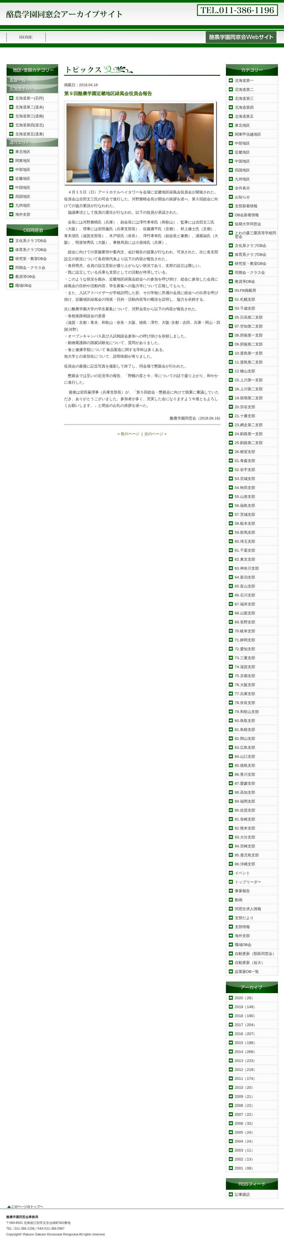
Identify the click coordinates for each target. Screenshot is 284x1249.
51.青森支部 (245, 461)
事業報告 (242, 891)
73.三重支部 (245, 658)
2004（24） (245, 1141)
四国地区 (22, 196)
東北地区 (22, 151)
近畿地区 (22, 178)
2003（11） (245, 1150)
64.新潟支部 (245, 577)
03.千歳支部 (245, 308)
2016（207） (246, 1034)
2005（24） (245, 1132)
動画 (238, 900)
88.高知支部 (245, 792)
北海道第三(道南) (29, 116)
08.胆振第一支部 (249, 335)
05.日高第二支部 (249, 317)
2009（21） (245, 1096)
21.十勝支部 (245, 416)
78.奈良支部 (245, 703)
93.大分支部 (245, 837)
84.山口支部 (245, 756)
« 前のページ (129, 434)
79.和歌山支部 (247, 712)
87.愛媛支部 (245, 783)
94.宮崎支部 (245, 846)
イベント (242, 873)
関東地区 (22, 160)
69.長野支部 (245, 622)
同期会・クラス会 (30, 267)
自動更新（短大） (250, 962)
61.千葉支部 (245, 550)
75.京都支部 (245, 676)
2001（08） (245, 1168)
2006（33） (245, 1123)
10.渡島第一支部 (249, 353)
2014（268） (246, 1052)
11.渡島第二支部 (249, 362)
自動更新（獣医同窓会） (255, 953)
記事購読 (242, 1194)
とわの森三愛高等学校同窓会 (255, 235)
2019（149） (246, 1007)
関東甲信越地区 (248, 134)
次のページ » (155, 434)
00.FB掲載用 (245, 290)
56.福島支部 (245, 505)
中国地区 (22, 187)
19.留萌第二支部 (249, 398)
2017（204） (246, 1025)
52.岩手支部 (245, 470)
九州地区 (22, 205)
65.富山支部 (245, 586)
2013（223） (246, 1060)
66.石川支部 (245, 595)
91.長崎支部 (245, 819)
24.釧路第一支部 (249, 434)
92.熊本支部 (245, 828)
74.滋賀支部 (245, 667)
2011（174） (246, 1078)
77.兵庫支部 (245, 694)
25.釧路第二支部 (249, 443)
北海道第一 (244, 80)
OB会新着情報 (247, 215)
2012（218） (246, 1069)
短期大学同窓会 (248, 224)
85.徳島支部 (245, 765)
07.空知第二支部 (249, 326)
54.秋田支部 (245, 487)
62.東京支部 (245, 559)
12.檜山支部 (245, 371)
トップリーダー (248, 882)
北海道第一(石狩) (29, 98)
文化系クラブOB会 (31, 241)
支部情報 (242, 927)
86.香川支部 (245, 774)
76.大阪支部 (245, 685)
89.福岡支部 (245, 801)
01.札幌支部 (245, 299)
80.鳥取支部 (245, 720)
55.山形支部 (245, 496)
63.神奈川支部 (247, 568)
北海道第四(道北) (29, 125)
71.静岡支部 (245, 640)
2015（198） (246, 1043)
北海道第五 (244, 116)
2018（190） (246, 1016)
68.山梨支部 (245, 613)
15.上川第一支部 (249, 380)
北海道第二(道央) (29, 107)
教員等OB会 (25, 276)
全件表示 (242, 188)
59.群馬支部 (245, 532)
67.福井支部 (245, 604)
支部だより (244, 918)
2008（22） (245, 1105)
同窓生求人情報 (248, 909)
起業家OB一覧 (247, 971)
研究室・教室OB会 (31, 258)
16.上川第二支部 (249, 389)
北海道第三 (244, 98)
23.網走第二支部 (249, 425)
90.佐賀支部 (245, 810)
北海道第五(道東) (29, 134)
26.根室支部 (245, 452)
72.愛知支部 (245, 649)
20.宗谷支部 (245, 407)
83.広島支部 (245, 747)
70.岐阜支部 (245, 631)
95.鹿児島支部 (247, 855)
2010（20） (245, 1087)
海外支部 (22, 214)
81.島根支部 (245, 729)
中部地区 (22, 169)
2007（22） (245, 1114)
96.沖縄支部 (245, 864)
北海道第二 (244, 89)
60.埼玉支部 (245, 541)
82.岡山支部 (245, 738)
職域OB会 (23, 285)
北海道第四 (244, 107)
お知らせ (242, 197)
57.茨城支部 (245, 514)
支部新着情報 (246, 206)
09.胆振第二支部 (249, 344)
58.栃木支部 (245, 523)
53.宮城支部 (245, 478)
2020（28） (245, 998)
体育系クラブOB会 (31, 249)
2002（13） (245, 1159)
